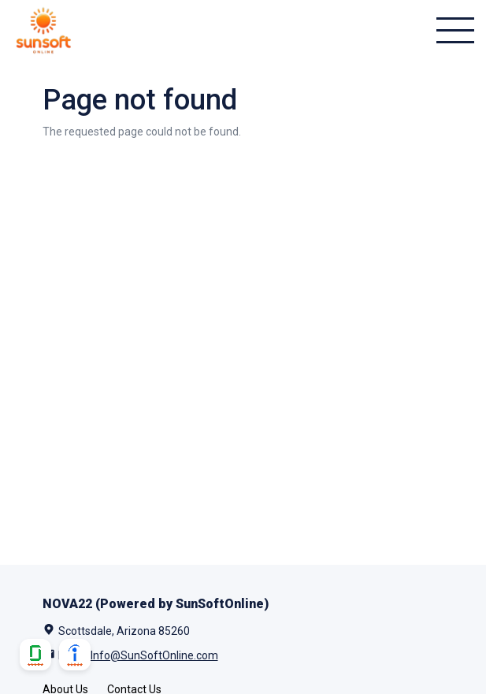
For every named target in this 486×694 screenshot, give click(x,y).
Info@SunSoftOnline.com (154, 655)
